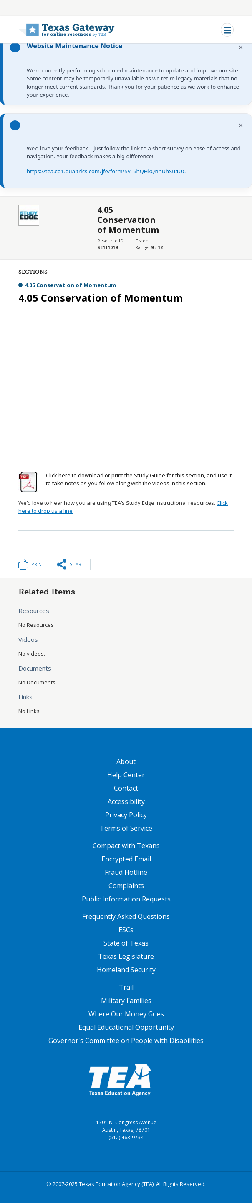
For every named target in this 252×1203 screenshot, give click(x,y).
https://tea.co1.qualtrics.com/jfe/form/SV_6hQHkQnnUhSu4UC (106, 171)
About (126, 761)
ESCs (126, 929)
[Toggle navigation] (227, 30)
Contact (126, 788)
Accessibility (126, 801)
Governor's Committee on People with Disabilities (126, 1040)
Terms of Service (126, 828)
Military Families (126, 1000)
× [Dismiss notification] (241, 47)
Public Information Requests (126, 898)
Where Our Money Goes (126, 1013)
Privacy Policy (126, 814)
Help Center (126, 774)
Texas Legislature (126, 956)
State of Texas (126, 943)
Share (77, 564)
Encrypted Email (126, 859)
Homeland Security (126, 969)
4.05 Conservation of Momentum (70, 285)
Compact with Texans (126, 845)
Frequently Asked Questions (126, 916)
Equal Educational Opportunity (126, 1027)
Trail (126, 987)
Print (38, 564)
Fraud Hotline (126, 872)
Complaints (126, 885)
